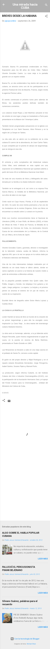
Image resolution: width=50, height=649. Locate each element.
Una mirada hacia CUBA (25, 6)
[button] (46, 16)
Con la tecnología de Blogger (25, 639)
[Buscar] (46, 5)
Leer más (43, 559)
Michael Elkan (31, 644)
